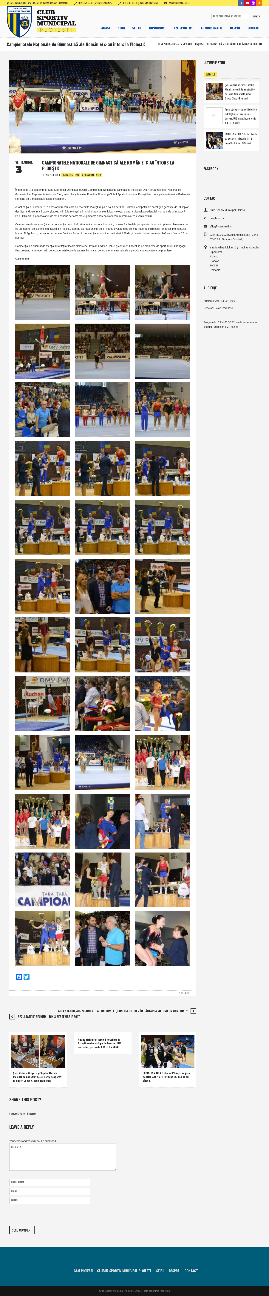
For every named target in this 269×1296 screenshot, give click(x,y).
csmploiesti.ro (217, 218)
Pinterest (31, 1113)
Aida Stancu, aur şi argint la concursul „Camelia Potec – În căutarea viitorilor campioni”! (123, 1011)
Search (256, 16)
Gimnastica (171, 44)
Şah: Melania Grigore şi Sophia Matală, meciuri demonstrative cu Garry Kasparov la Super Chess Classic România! (37, 1076)
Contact (191, 1270)
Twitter (22, 1113)
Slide (98, 175)
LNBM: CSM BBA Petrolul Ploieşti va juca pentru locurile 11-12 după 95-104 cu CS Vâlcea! (166, 1076)
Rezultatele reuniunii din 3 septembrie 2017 (49, 1016)
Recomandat (88, 175)
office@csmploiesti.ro (179, 3)
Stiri (160, 1270)
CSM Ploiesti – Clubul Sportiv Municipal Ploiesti (112, 1270)
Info (77, 175)
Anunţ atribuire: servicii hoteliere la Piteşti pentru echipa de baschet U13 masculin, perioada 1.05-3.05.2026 (99, 1043)
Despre (174, 1270)
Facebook (13, 1113)
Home (160, 44)
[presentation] (37, 1215)
